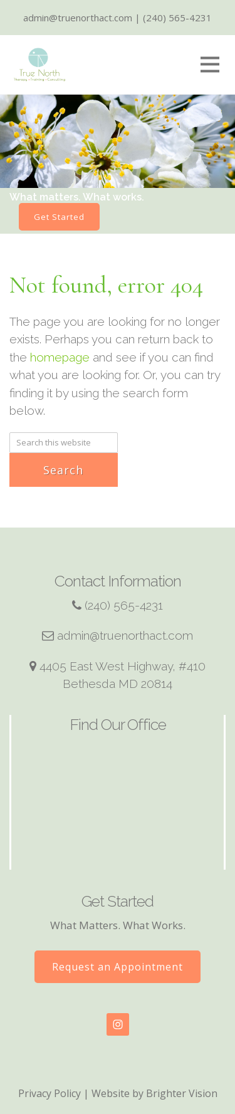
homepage (60, 357)
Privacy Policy (49, 1093)
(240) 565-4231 (124, 605)
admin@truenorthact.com (125, 635)
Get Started (59, 216)
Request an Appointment (117, 967)
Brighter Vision (181, 1093)
